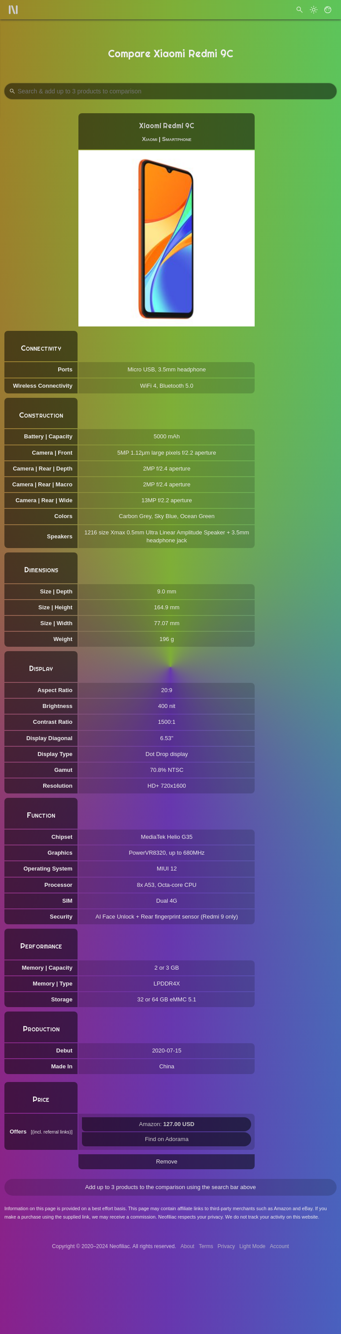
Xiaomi (149, 139)
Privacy (226, 1246)
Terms (206, 1246)
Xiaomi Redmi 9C (166, 125)
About (187, 1246)
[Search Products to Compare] (170, 91)
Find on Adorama (167, 1139)
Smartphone (177, 139)
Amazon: (167, 1124)
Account (279, 1246)
